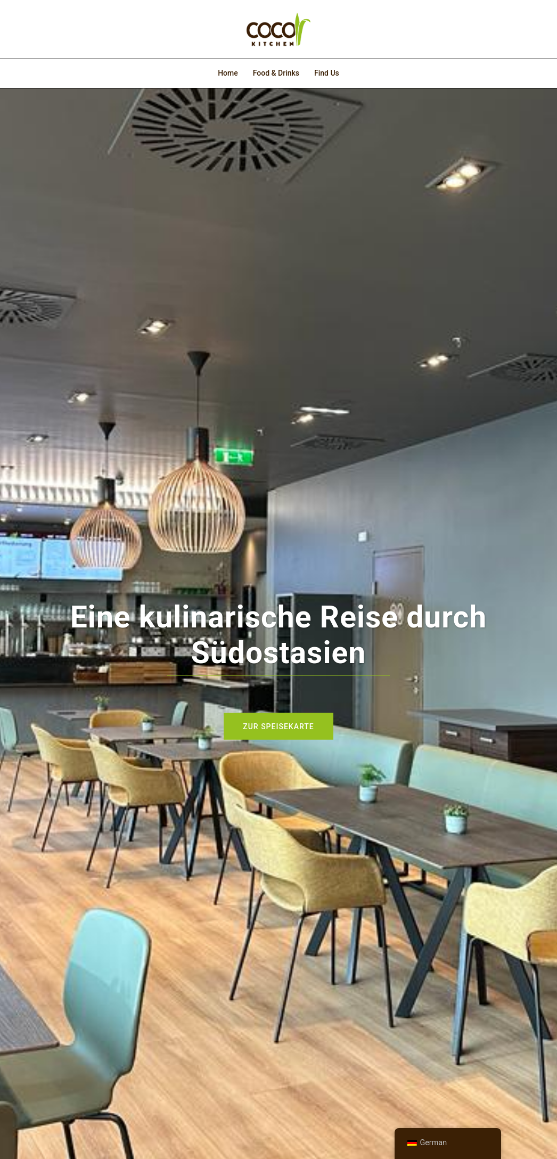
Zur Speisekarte (278, 726)
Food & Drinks (276, 73)
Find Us (326, 73)
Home (228, 73)
